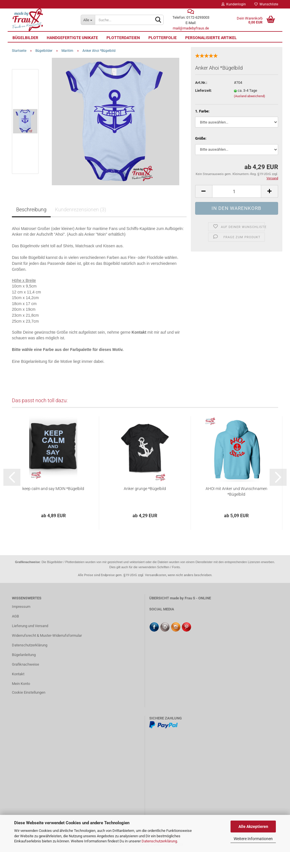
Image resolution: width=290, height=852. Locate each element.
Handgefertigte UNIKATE (72, 37)
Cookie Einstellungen (28, 692)
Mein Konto (21, 683)
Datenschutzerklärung (159, 841)
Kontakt (18, 674)
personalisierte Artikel (211, 37)
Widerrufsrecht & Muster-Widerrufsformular (47, 635)
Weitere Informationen (253, 838)
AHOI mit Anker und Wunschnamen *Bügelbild (236, 491)
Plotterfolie (162, 37)
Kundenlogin (233, 4)
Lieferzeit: (203, 90)
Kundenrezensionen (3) (80, 209)
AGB (15, 616)
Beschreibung (31, 209)
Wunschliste (266, 4)
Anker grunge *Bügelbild (145, 488)
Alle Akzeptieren (253, 826)
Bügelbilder (25, 37)
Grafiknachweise (25, 664)
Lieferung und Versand (30, 626)
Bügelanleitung (24, 655)
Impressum (21, 606)
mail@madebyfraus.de (191, 28)
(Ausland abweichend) (249, 96)
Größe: (200, 138)
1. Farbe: (202, 111)
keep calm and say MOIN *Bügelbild (53, 488)
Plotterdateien (123, 37)
